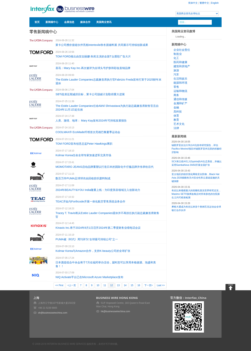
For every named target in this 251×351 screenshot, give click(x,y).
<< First (59, 285)
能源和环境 (180, 82)
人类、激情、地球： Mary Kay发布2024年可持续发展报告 (91, 120)
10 (98, 285)
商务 (176, 95)
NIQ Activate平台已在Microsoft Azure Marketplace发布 (89, 277)
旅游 (176, 70)
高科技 (178, 111)
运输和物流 (180, 91)
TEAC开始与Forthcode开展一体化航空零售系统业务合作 (90, 201)
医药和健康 (180, 62)
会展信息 (69, 22)
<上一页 (71, 285)
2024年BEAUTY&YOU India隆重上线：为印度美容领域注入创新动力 (97, 189)
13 (118, 285)
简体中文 (193, 3)
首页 (37, 22)
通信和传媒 (180, 99)
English (215, 3)
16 (138, 285)
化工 (176, 58)
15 (132, 285)
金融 (176, 107)
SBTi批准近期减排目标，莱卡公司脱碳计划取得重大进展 (90, 94)
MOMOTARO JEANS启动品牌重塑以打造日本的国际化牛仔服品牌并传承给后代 (104, 166)
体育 (176, 115)
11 (104, 285)
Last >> (161, 285)
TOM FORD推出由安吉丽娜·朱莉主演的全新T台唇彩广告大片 (93, 56)
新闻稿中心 (51, 22)
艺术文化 (179, 123)
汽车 (176, 74)
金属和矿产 (180, 103)
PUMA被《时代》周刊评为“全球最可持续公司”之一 (86, 239)
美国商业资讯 (104, 22)
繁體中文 (204, 3)
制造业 (178, 53)
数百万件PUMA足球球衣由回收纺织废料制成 (82, 178)
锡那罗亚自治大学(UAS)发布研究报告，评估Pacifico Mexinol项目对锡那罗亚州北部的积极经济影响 (197, 149)
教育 (176, 119)
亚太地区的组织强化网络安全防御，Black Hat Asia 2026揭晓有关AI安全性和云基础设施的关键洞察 (196, 178)
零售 (176, 86)
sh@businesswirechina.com (52, 312)
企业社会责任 (182, 49)
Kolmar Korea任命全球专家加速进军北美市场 (83, 155)
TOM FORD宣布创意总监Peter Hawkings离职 (83, 143)
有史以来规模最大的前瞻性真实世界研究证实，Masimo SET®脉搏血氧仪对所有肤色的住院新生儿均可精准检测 (196, 194)
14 (125, 285)
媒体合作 (85, 22)
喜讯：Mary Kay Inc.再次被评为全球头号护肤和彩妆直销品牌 (92, 68)
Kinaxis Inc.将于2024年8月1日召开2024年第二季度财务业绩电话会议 (98, 227)
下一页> (148, 285)
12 (111, 285)
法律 (176, 128)
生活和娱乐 (180, 78)
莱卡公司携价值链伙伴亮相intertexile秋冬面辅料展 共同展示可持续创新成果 (101, 44)
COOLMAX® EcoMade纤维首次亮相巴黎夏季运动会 (87, 132)
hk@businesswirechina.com (115, 311)
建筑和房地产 (182, 66)
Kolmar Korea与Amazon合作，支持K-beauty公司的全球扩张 (92, 250)
